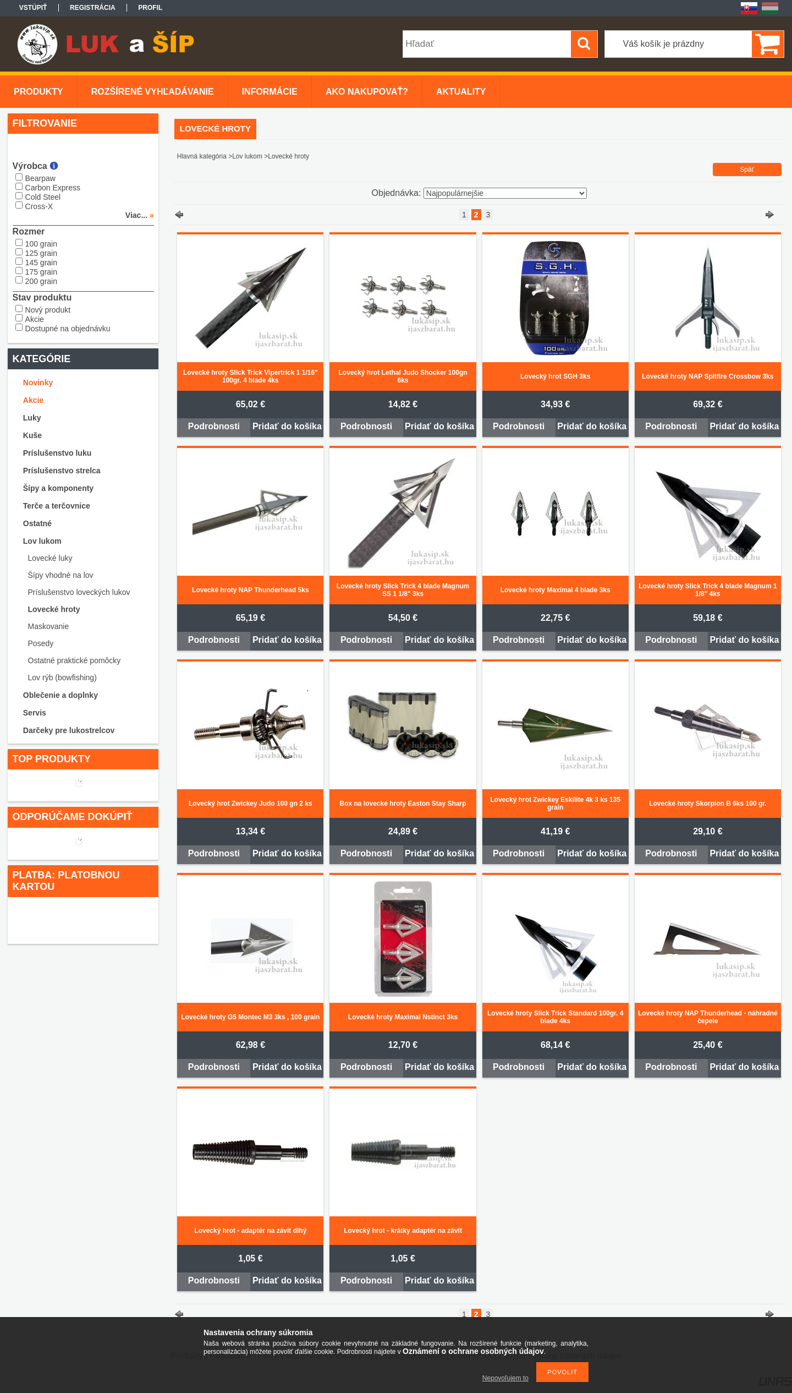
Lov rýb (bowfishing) (62, 677)
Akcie (34, 319)
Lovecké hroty (54, 609)
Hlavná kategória (202, 156)
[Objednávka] (505, 193)
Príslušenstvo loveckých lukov (79, 592)
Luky (32, 417)
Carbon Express (52, 187)
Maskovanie (48, 626)
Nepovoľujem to (505, 1378)
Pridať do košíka (287, 426)
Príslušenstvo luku (57, 453)
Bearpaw (40, 178)
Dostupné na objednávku (68, 328)
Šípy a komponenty (58, 488)
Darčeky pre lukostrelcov (69, 730)
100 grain (41, 243)
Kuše (32, 435)
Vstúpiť (33, 8)
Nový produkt (47, 309)
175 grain (41, 271)
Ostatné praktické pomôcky (74, 660)
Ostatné (37, 523)
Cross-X (39, 206)
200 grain (41, 281)
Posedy (41, 643)
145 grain (41, 262)
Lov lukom (42, 541)
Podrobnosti (214, 426)
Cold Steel (43, 197)
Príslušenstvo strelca (62, 470)
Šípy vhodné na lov (61, 575)
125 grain (41, 253)
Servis (34, 712)
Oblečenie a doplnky (60, 695)
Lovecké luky (50, 558)
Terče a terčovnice (56, 505)
